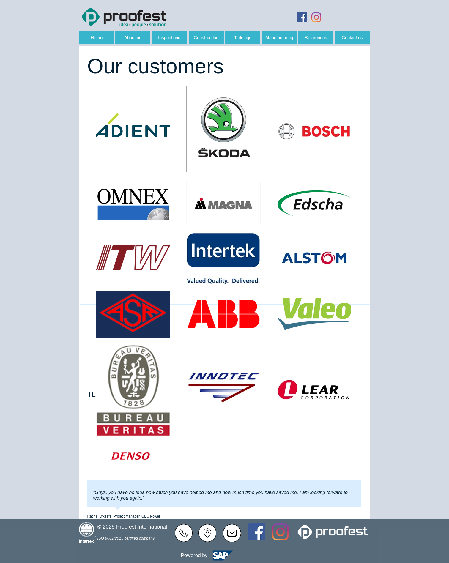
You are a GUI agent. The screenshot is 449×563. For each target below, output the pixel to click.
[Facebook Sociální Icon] (302, 17)
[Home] (96, 37)
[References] (315, 37)
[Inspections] (169, 37)
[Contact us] (352, 37)
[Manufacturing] (279, 37)
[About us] (132, 37)
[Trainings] (242, 37)
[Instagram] (316, 17)
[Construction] (206, 37)
